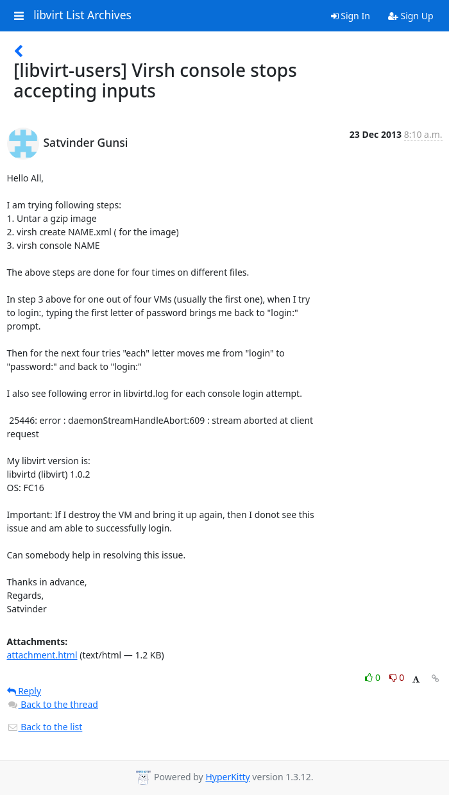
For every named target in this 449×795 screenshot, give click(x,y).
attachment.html (42, 655)
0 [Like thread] (373, 677)
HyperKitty (227, 777)
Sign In (350, 16)
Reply (24, 691)
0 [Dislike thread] (397, 677)
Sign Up (411, 16)
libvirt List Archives (82, 15)
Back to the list (45, 727)
